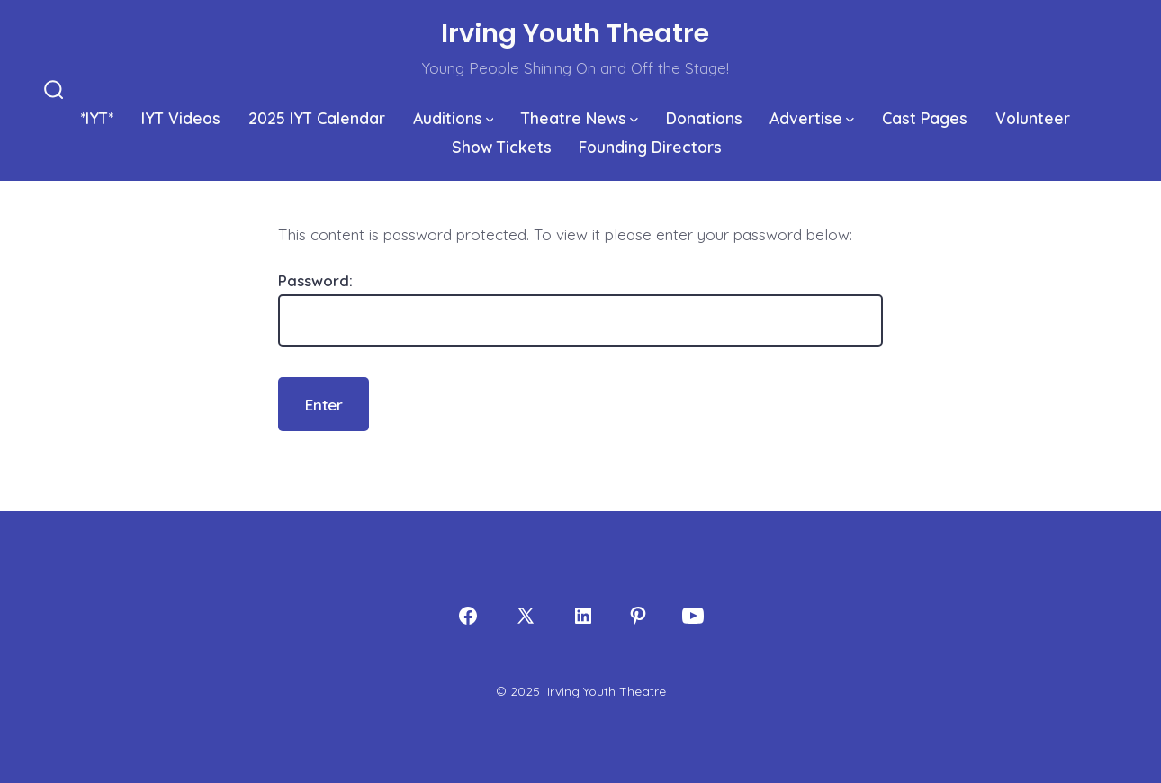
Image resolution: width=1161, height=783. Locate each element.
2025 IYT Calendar (316, 118)
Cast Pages (925, 118)
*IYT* (96, 118)
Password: (580, 309)
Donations (704, 118)
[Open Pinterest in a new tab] (638, 615)
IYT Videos (180, 118)
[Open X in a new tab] (526, 615)
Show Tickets (502, 147)
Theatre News (579, 118)
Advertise (812, 118)
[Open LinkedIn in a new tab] (583, 615)
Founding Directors (650, 147)
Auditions (453, 118)
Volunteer (1032, 118)
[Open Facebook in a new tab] (468, 615)
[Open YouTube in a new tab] (693, 615)
